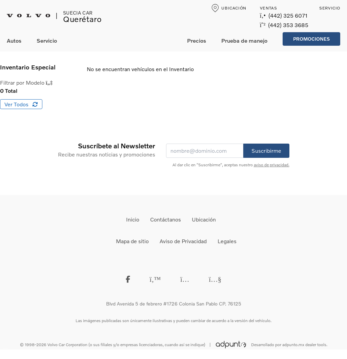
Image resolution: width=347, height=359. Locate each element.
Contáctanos (165, 219)
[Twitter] (155, 279)
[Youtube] (215, 279)
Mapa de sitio (132, 241)
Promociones (311, 39)
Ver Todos (21, 104)
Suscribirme (266, 150)
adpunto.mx (293, 344)
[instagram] (184, 279)
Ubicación (204, 219)
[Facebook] (128, 279)
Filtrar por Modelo (26, 82)
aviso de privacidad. (271, 164)
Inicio (132, 219)
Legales (227, 241)
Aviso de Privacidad (183, 241)
